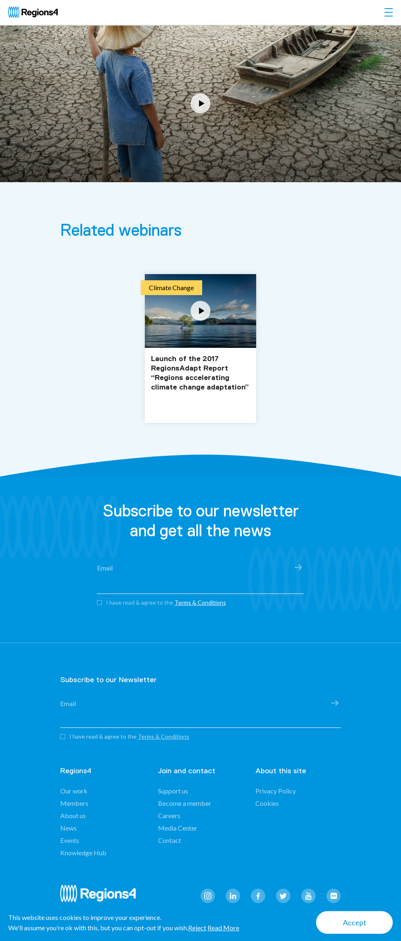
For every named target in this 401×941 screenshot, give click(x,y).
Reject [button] (197, 928)
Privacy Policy (275, 791)
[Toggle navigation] (388, 12)
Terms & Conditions (200, 602)
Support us (173, 791)
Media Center (177, 828)
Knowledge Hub (83, 853)
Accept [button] (354, 922)
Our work (73, 791)
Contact (169, 840)
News (68, 828)
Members (74, 803)
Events (69, 840)
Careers (169, 815)
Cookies (267, 803)
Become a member (184, 803)
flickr (333, 896)
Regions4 (101, 897)
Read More (223, 928)
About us (73, 815)
